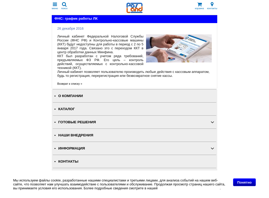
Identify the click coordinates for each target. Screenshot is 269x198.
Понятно (244, 182)
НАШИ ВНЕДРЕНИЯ (75, 135)
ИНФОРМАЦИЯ (71, 148)
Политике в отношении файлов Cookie (189, 188)
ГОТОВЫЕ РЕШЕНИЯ (77, 122)
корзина (199, 6)
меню (55, 6)
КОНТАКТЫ (68, 161)
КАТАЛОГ (66, 109)
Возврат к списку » (69, 83)
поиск (64, 6)
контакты (212, 6)
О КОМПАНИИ (70, 96)
